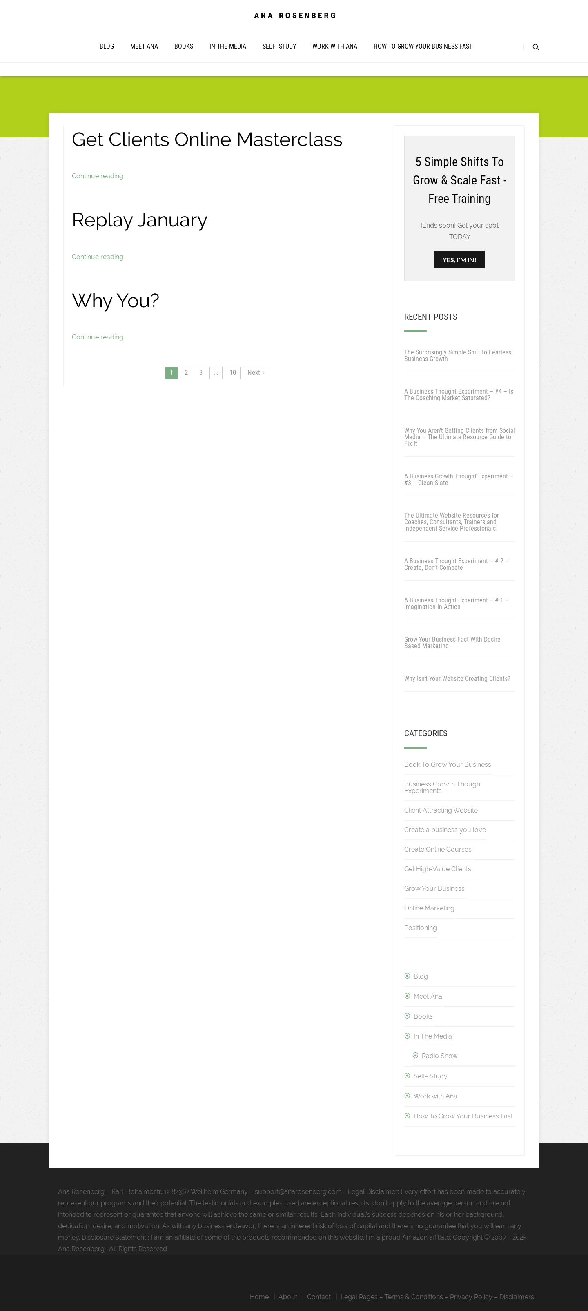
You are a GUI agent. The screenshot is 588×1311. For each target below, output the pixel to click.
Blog (107, 46)
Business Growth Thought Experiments (443, 787)
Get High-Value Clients (437, 869)
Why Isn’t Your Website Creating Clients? (457, 678)
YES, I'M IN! (460, 260)
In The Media (227, 46)
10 (232, 372)
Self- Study (279, 46)
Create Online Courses (438, 849)
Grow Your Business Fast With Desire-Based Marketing (453, 643)
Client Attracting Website (441, 810)
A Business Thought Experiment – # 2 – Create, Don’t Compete (456, 564)
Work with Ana (334, 46)
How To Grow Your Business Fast (423, 46)
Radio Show (440, 1056)
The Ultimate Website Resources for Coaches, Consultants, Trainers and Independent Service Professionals (451, 522)
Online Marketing (429, 908)
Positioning (420, 928)
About (287, 1297)
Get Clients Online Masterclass (207, 139)
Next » (256, 372)
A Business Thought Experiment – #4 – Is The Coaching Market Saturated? (458, 395)
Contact (319, 1297)
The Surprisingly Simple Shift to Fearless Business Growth (457, 355)
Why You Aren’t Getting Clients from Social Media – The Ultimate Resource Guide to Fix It (459, 437)
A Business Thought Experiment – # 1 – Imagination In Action (456, 603)
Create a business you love (445, 830)
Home (259, 1297)
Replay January (139, 219)
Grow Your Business (434, 888)
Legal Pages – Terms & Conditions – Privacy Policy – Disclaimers (437, 1297)
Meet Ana (144, 46)
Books (183, 46)
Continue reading (97, 176)
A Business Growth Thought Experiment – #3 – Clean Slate (458, 479)
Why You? (115, 300)
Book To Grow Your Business (447, 764)
